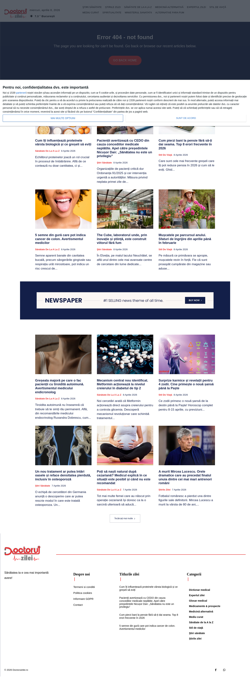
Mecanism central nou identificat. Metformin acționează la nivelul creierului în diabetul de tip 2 (122, 387)
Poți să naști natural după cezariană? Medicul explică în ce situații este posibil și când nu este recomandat (124, 480)
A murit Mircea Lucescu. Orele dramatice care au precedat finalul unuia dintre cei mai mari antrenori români (185, 480)
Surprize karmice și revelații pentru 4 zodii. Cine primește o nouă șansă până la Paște (186, 387)
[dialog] (125, 103)
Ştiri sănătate (104, 165)
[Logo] (22, 556)
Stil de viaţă (165, 157)
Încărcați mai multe (125, 521)
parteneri (21, 92)
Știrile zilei (165, 492)
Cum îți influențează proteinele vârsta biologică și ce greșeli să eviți (63, 145)
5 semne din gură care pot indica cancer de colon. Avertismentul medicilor (60, 241)
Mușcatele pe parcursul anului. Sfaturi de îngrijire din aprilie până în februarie (185, 241)
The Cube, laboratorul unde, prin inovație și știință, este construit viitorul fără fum (122, 241)
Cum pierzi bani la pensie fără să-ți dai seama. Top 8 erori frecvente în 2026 (185, 147)
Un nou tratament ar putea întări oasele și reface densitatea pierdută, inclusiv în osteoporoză (63, 478)
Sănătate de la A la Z (47, 153)
